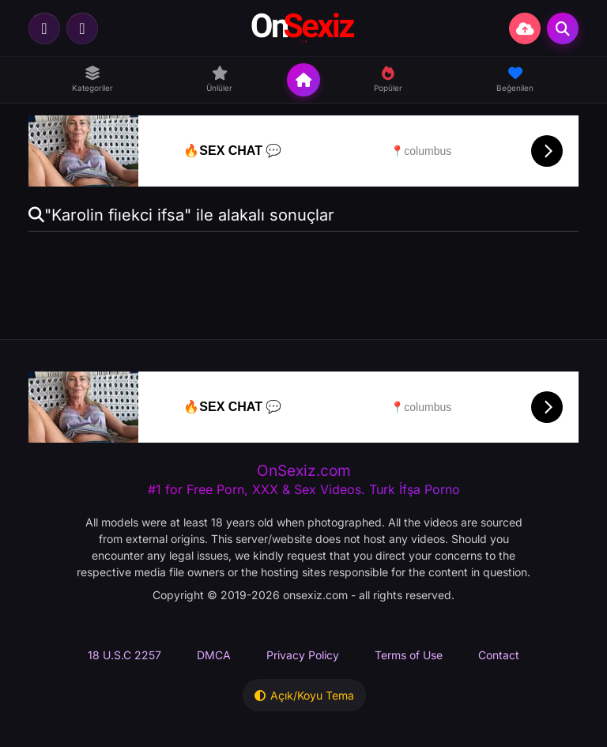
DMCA (214, 655)
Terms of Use (409, 655)
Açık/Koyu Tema (304, 695)
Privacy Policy (302, 655)
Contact (498, 655)
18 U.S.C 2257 (124, 655)
